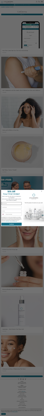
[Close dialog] (41, 191)
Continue (11, 224)
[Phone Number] (13, 214)
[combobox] (3, 214)
